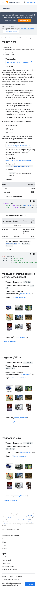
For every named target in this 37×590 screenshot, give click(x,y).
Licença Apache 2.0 (24, 520)
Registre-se (24, 20)
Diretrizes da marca (8, 566)
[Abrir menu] (3, 2)
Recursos (13, 38)
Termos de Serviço (7, 576)
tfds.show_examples (19, 297)
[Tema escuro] (30, 201)
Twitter (4, 545)
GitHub (4, 542)
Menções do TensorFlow (9, 569)
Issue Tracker (6, 557)
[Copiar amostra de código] (33, 201)
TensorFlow (5, 38)
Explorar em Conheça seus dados (19, 62)
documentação (25, 294)
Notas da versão (7, 560)
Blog (3, 539)
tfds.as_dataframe (20, 337)
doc (13, 244)
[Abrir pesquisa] (24, 2)
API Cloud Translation (27, 29)
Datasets (6, 8)
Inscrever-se (31, 584)
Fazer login (31, 2)
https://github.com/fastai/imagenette (18, 160)
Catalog (28, 38)
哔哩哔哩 (4, 548)
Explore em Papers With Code (18, 146)
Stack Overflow (6, 563)
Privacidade (18, 576)
